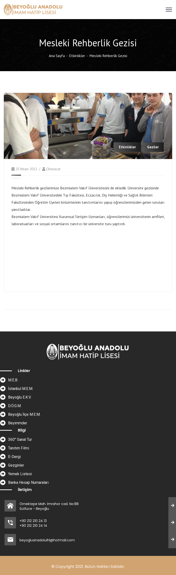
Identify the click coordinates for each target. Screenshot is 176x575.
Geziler (153, 147)
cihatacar (53, 169)
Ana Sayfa (57, 55)
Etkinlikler (77, 55)
